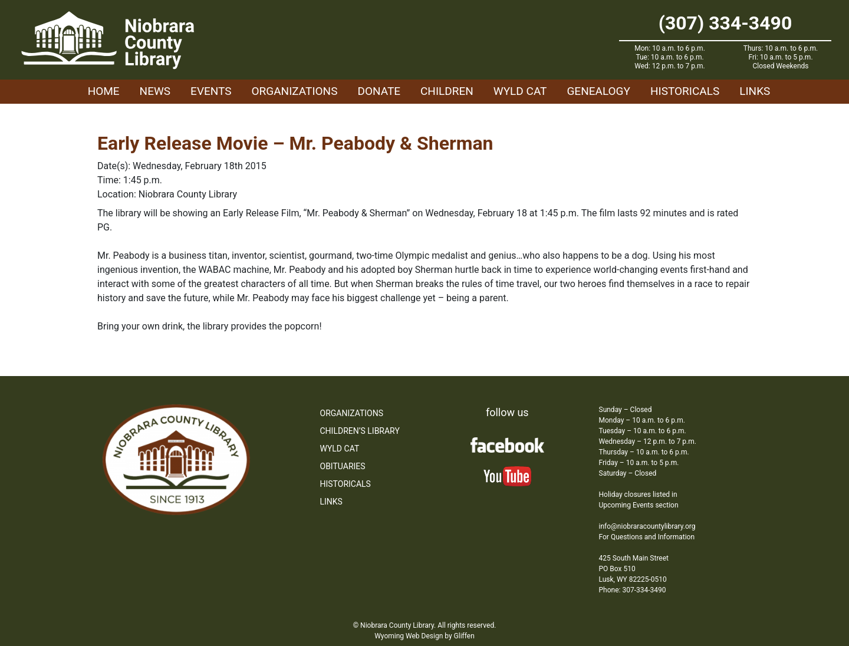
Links (754, 91)
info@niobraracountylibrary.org (647, 526)
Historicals (684, 91)
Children (446, 91)
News (155, 91)
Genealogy (598, 91)
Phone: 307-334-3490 (632, 590)
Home (104, 91)
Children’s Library (360, 431)
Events (210, 91)
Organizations (295, 91)
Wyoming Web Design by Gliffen (424, 636)
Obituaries (343, 466)
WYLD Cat (520, 91)
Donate (378, 91)
